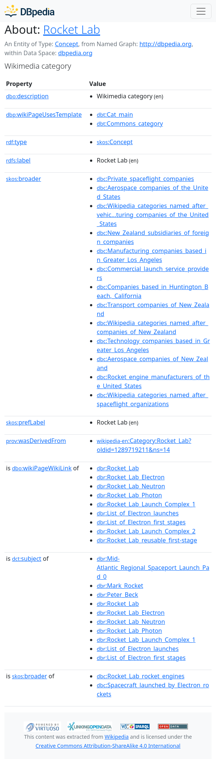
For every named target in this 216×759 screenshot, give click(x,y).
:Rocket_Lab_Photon (129, 495)
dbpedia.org (75, 53)
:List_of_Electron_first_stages (141, 522)
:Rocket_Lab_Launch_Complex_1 (146, 504)
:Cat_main (115, 114)
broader (23, 179)
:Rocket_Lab (118, 468)
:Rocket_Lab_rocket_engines (140, 676)
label (18, 160)
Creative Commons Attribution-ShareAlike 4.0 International (108, 745)
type (16, 142)
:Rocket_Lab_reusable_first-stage (147, 540)
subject (26, 558)
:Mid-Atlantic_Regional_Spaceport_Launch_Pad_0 (153, 567)
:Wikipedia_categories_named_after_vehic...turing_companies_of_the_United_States (152, 215)
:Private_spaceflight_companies (145, 179)
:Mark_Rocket (120, 585)
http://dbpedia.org (166, 44)
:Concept (115, 142)
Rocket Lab (71, 29)
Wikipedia (117, 736)
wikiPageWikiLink (42, 468)
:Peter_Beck (117, 594)
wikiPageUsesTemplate (44, 114)
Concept (66, 44)
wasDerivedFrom (36, 441)
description (27, 96)
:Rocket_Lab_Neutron (131, 486)
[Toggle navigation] (201, 11)
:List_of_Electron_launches (137, 513)
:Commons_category (130, 123)
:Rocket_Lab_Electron (131, 477)
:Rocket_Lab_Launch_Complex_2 (146, 531)
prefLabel (25, 422)
